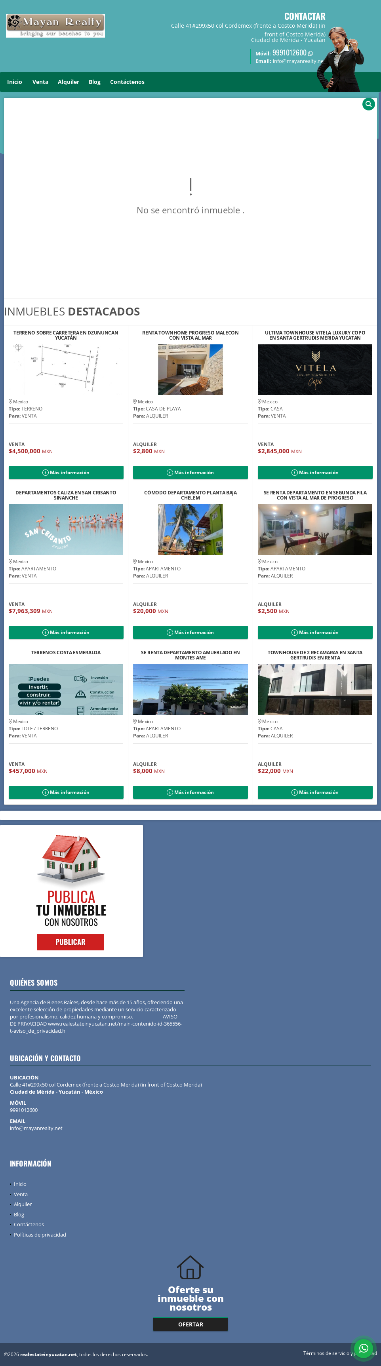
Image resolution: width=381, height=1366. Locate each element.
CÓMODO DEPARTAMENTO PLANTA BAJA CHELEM (190, 495)
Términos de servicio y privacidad (340, 1353)
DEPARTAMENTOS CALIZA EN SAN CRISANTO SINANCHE (65, 495)
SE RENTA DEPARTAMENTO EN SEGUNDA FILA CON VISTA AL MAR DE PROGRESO (315, 495)
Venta (40, 81)
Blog (95, 81)
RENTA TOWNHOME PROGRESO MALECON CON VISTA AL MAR (190, 335)
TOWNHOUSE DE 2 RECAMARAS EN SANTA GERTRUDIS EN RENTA (315, 655)
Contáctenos (127, 81)
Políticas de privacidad (40, 1234)
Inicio (14, 81)
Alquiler (68, 81)
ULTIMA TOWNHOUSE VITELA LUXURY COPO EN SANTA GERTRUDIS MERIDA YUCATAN (315, 335)
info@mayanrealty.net (36, 1128)
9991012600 (289, 52)
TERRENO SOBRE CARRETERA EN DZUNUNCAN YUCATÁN (65, 335)
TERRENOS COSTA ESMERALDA (66, 653)
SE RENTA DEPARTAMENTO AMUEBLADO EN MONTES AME (190, 655)
